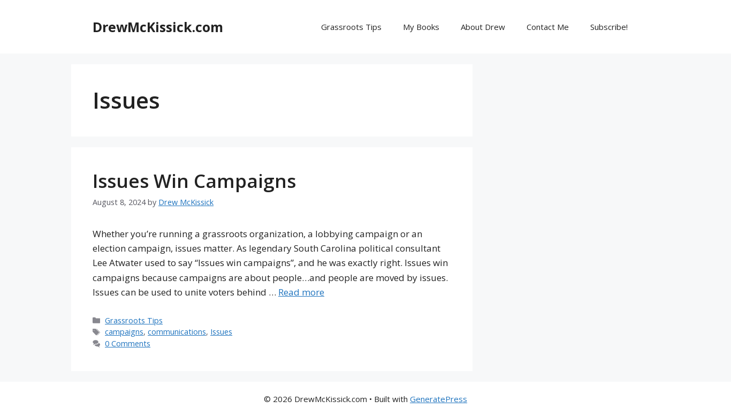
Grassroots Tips (351, 26)
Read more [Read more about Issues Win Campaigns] (301, 292)
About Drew (483, 26)
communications (177, 332)
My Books (421, 26)
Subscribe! (609, 26)
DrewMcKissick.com (158, 27)
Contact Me (548, 26)
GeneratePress (438, 399)
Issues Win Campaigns (194, 180)
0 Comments (127, 343)
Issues (221, 332)
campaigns (124, 332)
